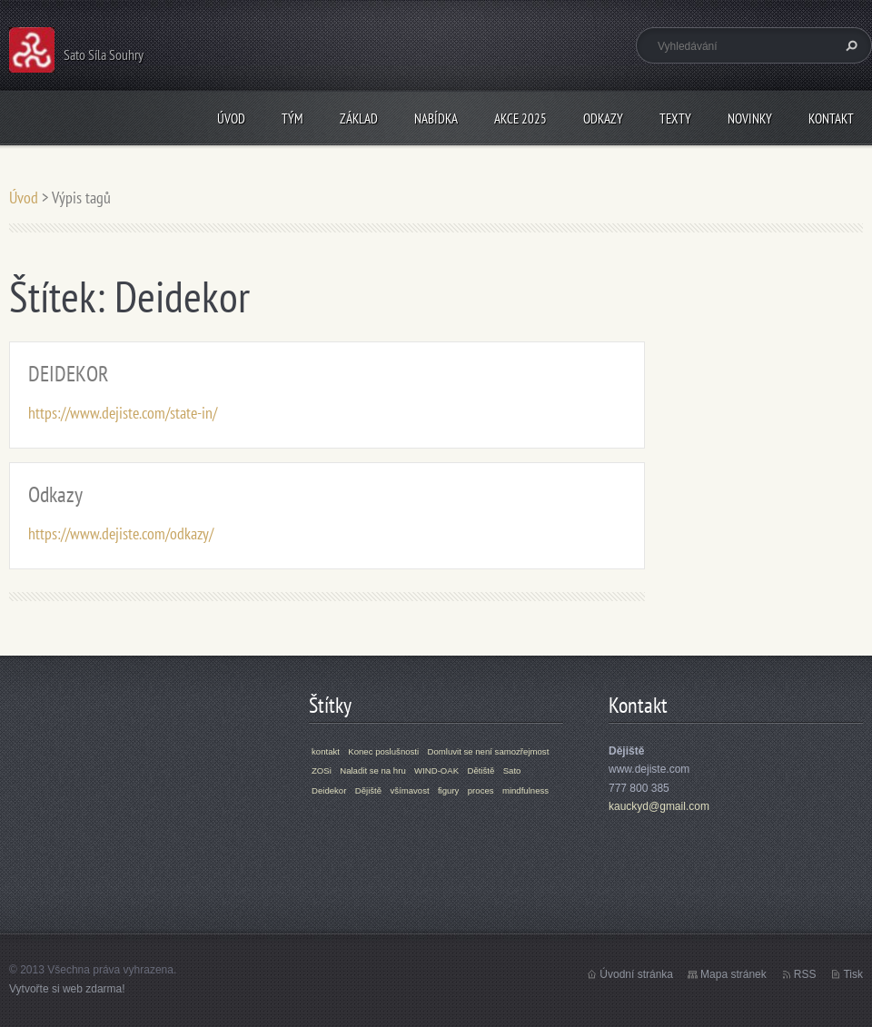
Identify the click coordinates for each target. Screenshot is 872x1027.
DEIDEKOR (68, 374)
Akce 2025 (520, 118)
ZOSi (322, 770)
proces (481, 790)
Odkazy (603, 118)
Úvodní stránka (636, 974)
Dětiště (480, 770)
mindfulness (525, 790)
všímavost (409, 790)
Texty (675, 118)
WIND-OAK (436, 770)
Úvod (231, 118)
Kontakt (831, 118)
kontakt (326, 751)
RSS (805, 974)
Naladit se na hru (373, 770)
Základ (359, 118)
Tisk (853, 974)
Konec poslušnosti (383, 751)
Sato (512, 770)
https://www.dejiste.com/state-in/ (122, 412)
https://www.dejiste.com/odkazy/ (120, 533)
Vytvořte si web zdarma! (67, 989)
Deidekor (329, 790)
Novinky (750, 118)
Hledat (849, 45)
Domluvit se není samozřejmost (489, 751)
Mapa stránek (733, 974)
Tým (292, 118)
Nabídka (436, 118)
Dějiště (368, 790)
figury (448, 790)
